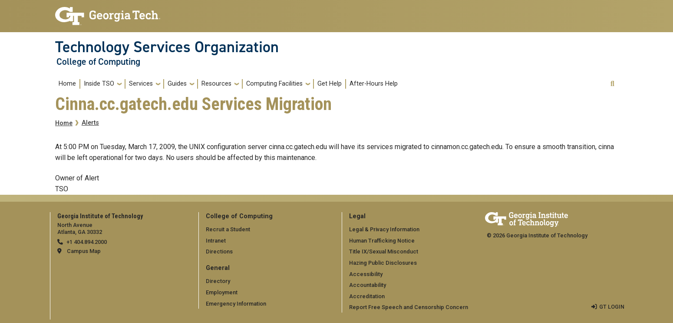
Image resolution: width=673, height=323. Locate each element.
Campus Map (84, 251)
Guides (177, 83)
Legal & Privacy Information (384, 229)
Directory (218, 281)
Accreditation (367, 296)
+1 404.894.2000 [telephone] (86, 242)
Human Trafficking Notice (382, 240)
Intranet (216, 240)
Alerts (90, 123)
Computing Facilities (274, 83)
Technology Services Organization (167, 47)
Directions (219, 251)
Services (141, 83)
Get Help (329, 83)
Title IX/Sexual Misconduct (383, 251)
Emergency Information (236, 303)
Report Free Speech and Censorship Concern (408, 307)
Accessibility (366, 274)
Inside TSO (99, 83)
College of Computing (98, 62)
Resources (216, 83)
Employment (222, 292)
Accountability (367, 285)
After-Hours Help (374, 83)
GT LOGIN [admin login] (611, 306)
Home (67, 83)
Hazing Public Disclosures (383, 263)
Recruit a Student (228, 229)
